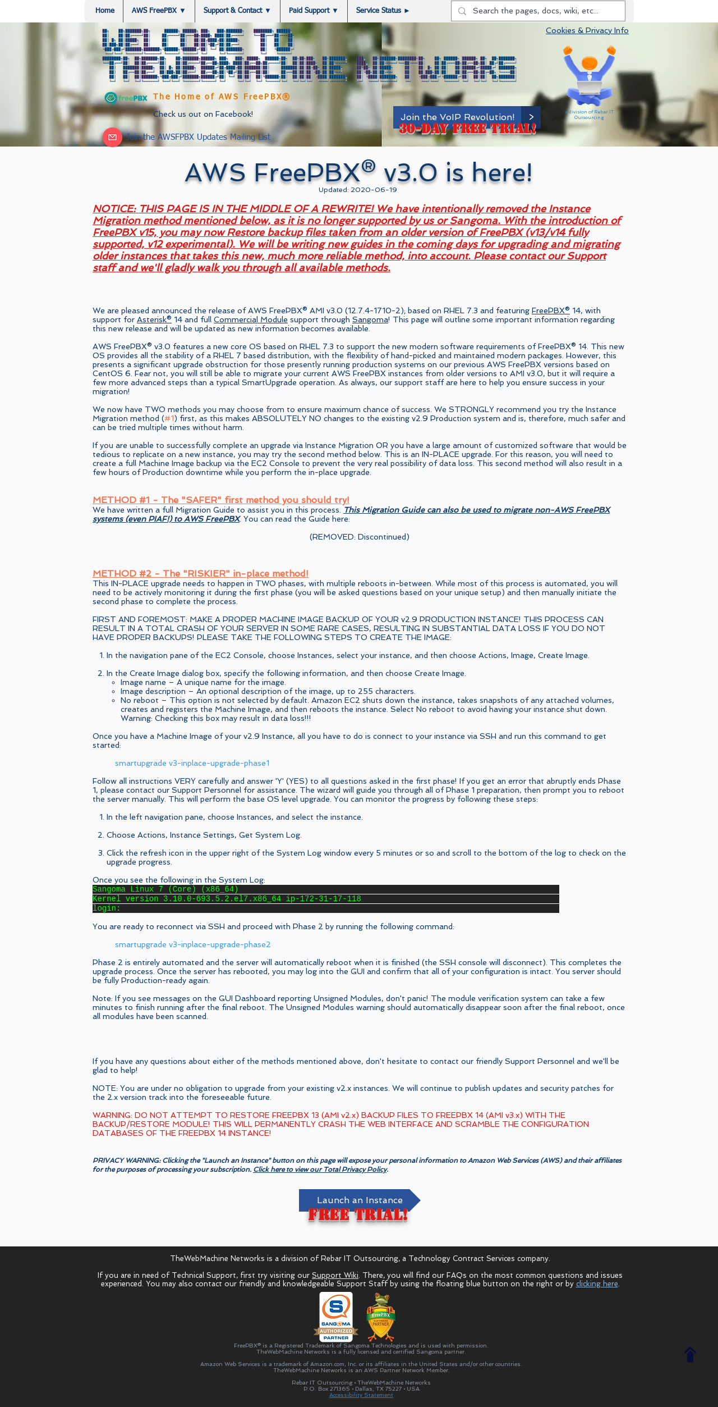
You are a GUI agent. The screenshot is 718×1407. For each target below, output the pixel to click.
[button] (237, 11)
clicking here (597, 1284)
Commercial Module (251, 319)
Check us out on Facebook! (203, 113)
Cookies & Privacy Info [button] (587, 30)
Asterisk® (154, 319)
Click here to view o (283, 1169)
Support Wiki (335, 1275)
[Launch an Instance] (360, 1200)
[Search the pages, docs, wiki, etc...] (537, 11)
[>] (531, 117)
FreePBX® (551, 310)
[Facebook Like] (123, 114)
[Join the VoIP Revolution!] (457, 117)
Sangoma (370, 319)
